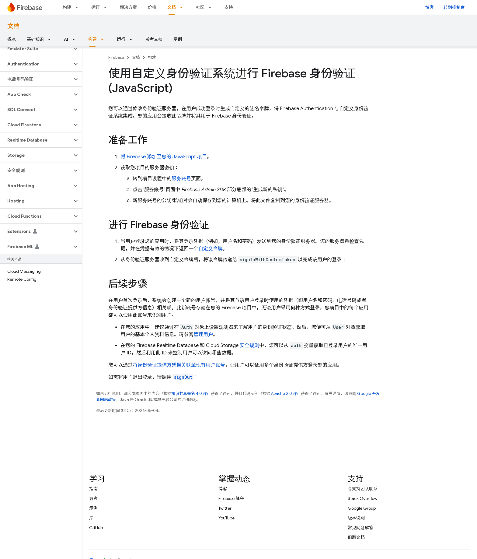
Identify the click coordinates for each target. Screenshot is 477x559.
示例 (177, 39)
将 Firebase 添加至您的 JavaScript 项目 (163, 157)
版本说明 (356, 518)
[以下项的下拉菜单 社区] (211, 7)
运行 (95, 7)
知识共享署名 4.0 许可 (191, 393)
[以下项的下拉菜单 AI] (75, 39)
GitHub (96, 527)
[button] (36, 49)
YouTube (226, 518)
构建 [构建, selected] (92, 39)
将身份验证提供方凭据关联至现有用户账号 (179, 365)
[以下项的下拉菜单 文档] (183, 7)
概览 (11, 39)
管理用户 (203, 335)
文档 (13, 26)
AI (66, 39)
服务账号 (181, 179)
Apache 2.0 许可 (286, 393)
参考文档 (153, 39)
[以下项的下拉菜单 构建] (78, 7)
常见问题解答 (360, 527)
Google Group (362, 508)
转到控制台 (454, 7)
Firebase (116, 57)
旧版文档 (356, 537)
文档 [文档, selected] (171, 7)
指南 (93, 488)
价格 (152, 7)
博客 (429, 7)
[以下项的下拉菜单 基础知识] (51, 39)
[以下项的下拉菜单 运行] (107, 7)
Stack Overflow (363, 498)
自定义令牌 (210, 249)
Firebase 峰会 (231, 498)
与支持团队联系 (363, 488)
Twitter (225, 508)
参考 (93, 498)
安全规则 (249, 346)
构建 (67, 7)
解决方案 (128, 7)
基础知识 (35, 39)
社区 (200, 7)
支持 (229, 7)
